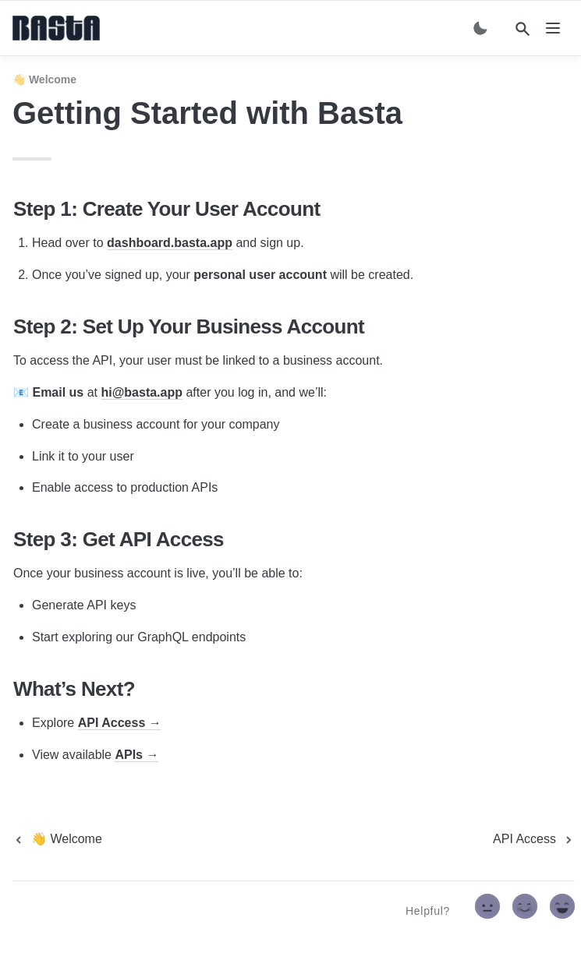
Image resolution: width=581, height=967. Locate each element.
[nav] (553, 28)
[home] (56, 28)
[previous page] (57, 839)
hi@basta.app (142, 392)
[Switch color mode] (480, 28)
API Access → (119, 722)
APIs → (136, 754)
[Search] (522, 29)
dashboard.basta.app (169, 242)
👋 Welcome (44, 79)
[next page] (534, 839)
